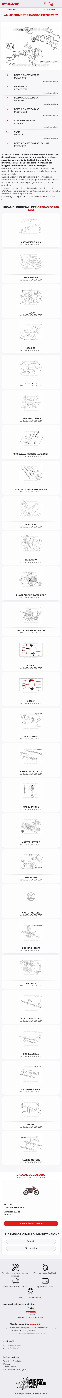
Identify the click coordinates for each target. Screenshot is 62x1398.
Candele (31, 1241)
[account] (46, 3)
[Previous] (26, 10)
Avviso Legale (9, 1367)
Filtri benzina (30, 1248)
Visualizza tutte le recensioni (31, 1317)
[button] (31, 1190)
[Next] (35, 10)
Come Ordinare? (11, 1348)
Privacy (6, 1364)
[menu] (57, 3)
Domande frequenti (12, 1345)
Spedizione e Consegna (14, 1369)
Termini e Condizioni (13, 1361)
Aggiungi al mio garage (31, 1223)
